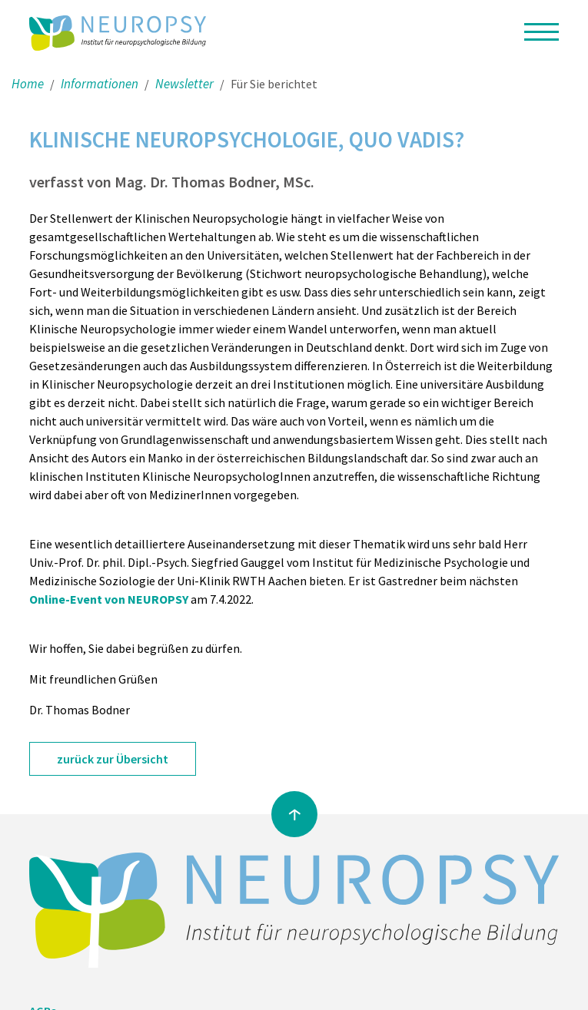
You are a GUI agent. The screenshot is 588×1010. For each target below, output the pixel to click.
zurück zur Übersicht (112, 759)
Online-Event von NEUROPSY (108, 599)
